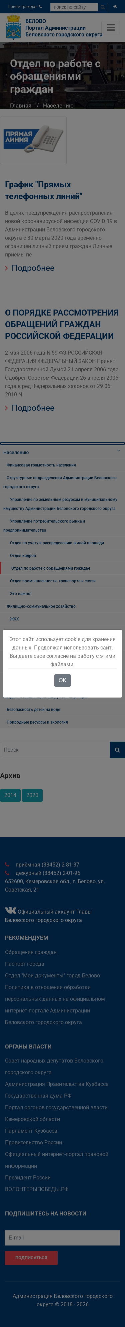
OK (62, 680)
